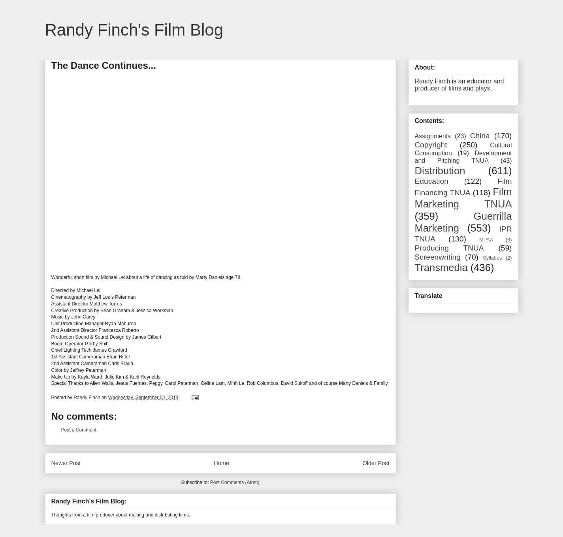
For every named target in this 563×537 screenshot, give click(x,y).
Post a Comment (78, 430)
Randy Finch (432, 81)
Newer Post (66, 463)
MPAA (486, 240)
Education (431, 181)
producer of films (438, 88)
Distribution (440, 170)
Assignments (433, 136)
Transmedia (441, 267)
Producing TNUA (449, 248)
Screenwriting (438, 257)
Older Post (376, 463)
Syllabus (492, 258)
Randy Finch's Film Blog (134, 30)
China (480, 136)
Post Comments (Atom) (235, 482)
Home (221, 463)
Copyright (431, 145)
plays (482, 88)
